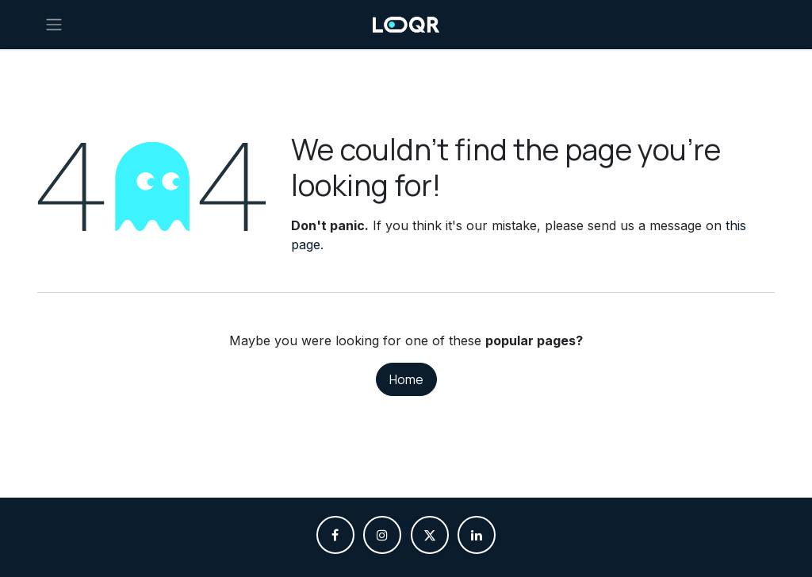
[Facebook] (335, 535)
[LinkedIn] (477, 535)
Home (406, 379)
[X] (430, 535)
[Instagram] (382, 535)
